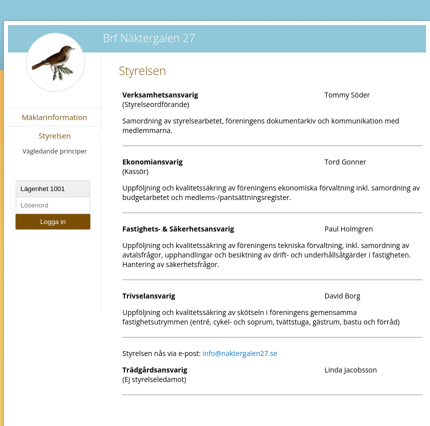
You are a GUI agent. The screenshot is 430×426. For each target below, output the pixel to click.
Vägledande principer (54, 151)
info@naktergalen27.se (240, 353)
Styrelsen (54, 135)
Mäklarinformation (54, 117)
